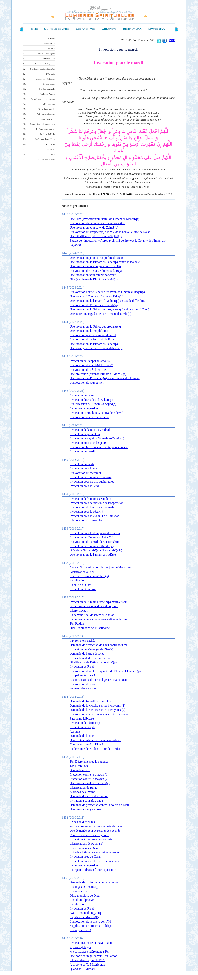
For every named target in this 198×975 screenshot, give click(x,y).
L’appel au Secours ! (82, 675)
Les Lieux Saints (48, 104)
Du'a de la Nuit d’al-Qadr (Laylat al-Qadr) (96, 550)
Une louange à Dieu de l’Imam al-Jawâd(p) (96, 348)
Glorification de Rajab (83, 787)
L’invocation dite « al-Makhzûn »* (91, 365)
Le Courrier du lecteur (45, 129)
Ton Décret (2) (79, 766)
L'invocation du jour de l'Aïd (87, 960)
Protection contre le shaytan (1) (89, 774)
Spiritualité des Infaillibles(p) (42, 69)
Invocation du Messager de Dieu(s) (91, 649)
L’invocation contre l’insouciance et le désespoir (100, 714)
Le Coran (51, 49)
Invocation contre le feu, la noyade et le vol (96, 412)
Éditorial (51, 149)
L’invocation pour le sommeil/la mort (93, 335)
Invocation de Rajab (82, 666)
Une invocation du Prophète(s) (89, 330)
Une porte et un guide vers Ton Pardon (93, 956)
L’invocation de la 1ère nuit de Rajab (92, 339)
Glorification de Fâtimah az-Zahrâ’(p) (93, 662)
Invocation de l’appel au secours (90, 361)
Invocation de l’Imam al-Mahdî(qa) (92, 546)
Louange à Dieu (79, 891)
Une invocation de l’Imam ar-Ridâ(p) (93, 554)
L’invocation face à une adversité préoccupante (99, 447)
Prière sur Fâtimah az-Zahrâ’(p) (89, 576)
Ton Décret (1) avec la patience (89, 761)
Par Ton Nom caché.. (83, 640)
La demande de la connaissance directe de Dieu (99, 619)
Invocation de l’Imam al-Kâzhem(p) (92, 477)
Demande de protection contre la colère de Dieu (99, 804)
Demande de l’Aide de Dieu (87, 653)
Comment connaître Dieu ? (86, 744)
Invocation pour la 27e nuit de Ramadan (94, 516)
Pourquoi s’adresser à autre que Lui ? (93, 869)
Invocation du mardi (82, 451)
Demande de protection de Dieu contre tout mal (99, 645)
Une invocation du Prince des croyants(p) (95, 326)
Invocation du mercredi (84, 395)
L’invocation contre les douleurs (89, 417)
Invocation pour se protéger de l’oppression (97, 503)
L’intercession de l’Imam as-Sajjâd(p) (93, 404)
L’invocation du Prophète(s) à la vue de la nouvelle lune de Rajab (110, 232)
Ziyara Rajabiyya (80, 947)
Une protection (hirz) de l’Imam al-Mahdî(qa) (98, 374)
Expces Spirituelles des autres (42, 124)
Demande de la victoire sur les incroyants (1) (97, 705)
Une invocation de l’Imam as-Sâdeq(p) (94, 344)
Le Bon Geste (49, 84)
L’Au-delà (50, 74)
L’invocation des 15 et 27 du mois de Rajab (96, 270)
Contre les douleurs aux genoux (89, 835)
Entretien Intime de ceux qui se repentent (95, 852)
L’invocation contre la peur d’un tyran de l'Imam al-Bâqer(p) (107, 292)
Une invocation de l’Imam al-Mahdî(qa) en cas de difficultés (107, 300)
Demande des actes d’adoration (89, 796)
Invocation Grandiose (83, 589)
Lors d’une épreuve (82, 899)
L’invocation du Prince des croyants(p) (94, 305)
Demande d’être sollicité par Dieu (91, 701)
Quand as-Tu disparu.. (83, 969)
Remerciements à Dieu (84, 848)
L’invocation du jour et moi (86, 382)
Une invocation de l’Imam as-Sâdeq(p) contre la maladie (105, 262)
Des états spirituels (47, 89)
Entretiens (50, 144)
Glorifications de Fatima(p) (86, 843)
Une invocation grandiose (85, 809)
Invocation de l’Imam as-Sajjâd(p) (91, 498)
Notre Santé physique (46, 114)
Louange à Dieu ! (80, 930)
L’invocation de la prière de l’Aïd (90, 921)
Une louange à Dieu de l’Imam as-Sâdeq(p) (96, 296)
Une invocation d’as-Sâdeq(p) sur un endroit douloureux (105, 378)
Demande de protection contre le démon (94, 882)
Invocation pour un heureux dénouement (95, 861)
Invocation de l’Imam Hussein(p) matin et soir (98, 602)
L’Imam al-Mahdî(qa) (46, 54)
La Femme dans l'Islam (45, 139)
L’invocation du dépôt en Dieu (88, 369)
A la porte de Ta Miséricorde (87, 964)
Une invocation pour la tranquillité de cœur (96, 257)
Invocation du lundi (82, 464)
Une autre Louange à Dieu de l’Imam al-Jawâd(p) (100, 313)
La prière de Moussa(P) (84, 917)
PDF (172, 40)
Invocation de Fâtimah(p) (85, 722)
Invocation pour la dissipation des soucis (95, 533)
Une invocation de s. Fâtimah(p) (90, 783)
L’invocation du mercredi (85, 473)
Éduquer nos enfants (46, 159)
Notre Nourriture (48, 119)
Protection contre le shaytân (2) (89, 779)
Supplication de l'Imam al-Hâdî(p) (91, 925)
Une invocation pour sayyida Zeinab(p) (94, 227)
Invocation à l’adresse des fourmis (91, 839)
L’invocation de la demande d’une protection (97, 223)
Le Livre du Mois (47, 134)
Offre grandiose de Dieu (85, 895)
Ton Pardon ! (78, 623)
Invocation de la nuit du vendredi (90, 429)
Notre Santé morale (46, 109)
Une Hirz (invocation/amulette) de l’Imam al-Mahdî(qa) (104, 219)
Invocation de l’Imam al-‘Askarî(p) (91, 537)
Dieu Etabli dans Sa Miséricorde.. (90, 627)
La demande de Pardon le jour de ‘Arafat (95, 748)
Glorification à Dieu (82, 571)
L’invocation (49, 44)
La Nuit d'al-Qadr (80, 584)
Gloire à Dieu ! (79, 610)
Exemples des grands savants (43, 99)
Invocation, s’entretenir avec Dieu (91, 942)
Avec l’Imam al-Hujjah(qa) (86, 912)
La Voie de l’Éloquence (45, 64)
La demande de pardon (84, 408)
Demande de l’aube (82, 735)
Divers (52, 154)
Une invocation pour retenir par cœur (93, 275)
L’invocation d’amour (83, 684)
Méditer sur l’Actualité (45, 79)
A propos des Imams (82, 792)
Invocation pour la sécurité (86, 511)
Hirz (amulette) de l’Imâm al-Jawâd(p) (94, 279)
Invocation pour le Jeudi (85, 485)
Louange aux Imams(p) (84, 886)
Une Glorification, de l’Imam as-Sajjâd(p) (96, 236)
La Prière (51, 39)
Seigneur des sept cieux (84, 688)
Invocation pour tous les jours (88, 442)
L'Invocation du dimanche (86, 520)
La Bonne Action (47, 94)
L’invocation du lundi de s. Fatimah (92, 507)
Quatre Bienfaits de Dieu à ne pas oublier (95, 740)
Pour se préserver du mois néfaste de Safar (96, 826)
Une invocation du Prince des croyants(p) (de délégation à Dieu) (109, 309)
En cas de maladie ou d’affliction (90, 658)
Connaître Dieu (48, 59)
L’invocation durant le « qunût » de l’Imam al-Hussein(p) (105, 671)
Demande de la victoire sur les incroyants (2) (97, 709)
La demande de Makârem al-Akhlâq (92, 614)
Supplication (77, 580)
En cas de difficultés (82, 822)
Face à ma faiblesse (82, 718)
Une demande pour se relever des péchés (95, 830)
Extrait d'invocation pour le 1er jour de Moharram (100, 567)
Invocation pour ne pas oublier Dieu (92, 481)
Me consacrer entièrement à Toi (89, 951)
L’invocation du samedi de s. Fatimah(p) (95, 541)
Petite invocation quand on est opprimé (94, 606)
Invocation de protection (85, 434)
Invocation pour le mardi (85, 468)
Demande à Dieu (80, 770)
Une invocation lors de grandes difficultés (95, 266)
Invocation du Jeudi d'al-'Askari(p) (91, 399)
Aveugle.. (75, 731)
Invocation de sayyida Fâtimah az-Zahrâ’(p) (97, 438)
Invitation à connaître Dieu (86, 800)
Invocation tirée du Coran (85, 856)
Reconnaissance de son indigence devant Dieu (98, 679)
